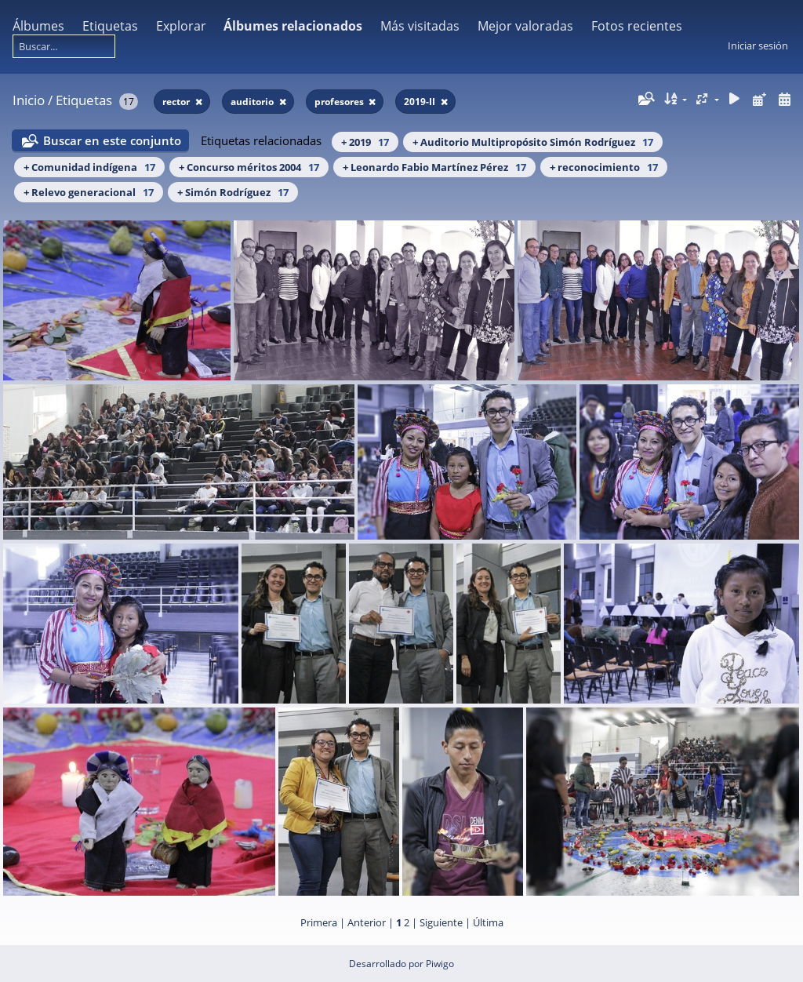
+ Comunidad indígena (89, 167)
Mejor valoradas (525, 26)
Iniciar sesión (758, 45)
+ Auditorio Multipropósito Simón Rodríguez (532, 142)
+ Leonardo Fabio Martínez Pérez (434, 167)
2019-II (421, 101)
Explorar (181, 26)
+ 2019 (365, 142)
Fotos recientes (636, 26)
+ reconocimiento (604, 167)
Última (488, 922)
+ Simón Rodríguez (233, 192)
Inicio (29, 100)
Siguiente (441, 922)
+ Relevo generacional (89, 192)
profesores (340, 101)
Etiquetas (110, 26)
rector (177, 101)
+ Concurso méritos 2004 (249, 167)
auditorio (253, 101)
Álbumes (38, 26)
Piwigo (440, 963)
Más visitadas (420, 26)
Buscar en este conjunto (112, 140)
